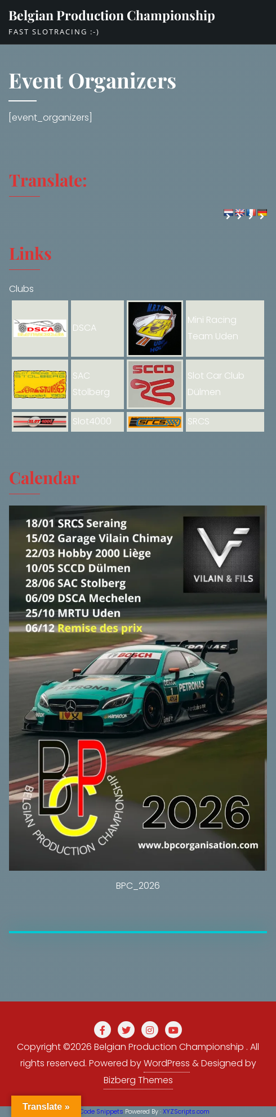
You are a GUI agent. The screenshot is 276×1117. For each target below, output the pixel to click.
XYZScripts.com (186, 1111)
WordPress (167, 1063)
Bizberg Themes (138, 1080)
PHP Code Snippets (94, 1111)
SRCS (199, 421)
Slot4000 (92, 421)
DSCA (84, 327)
